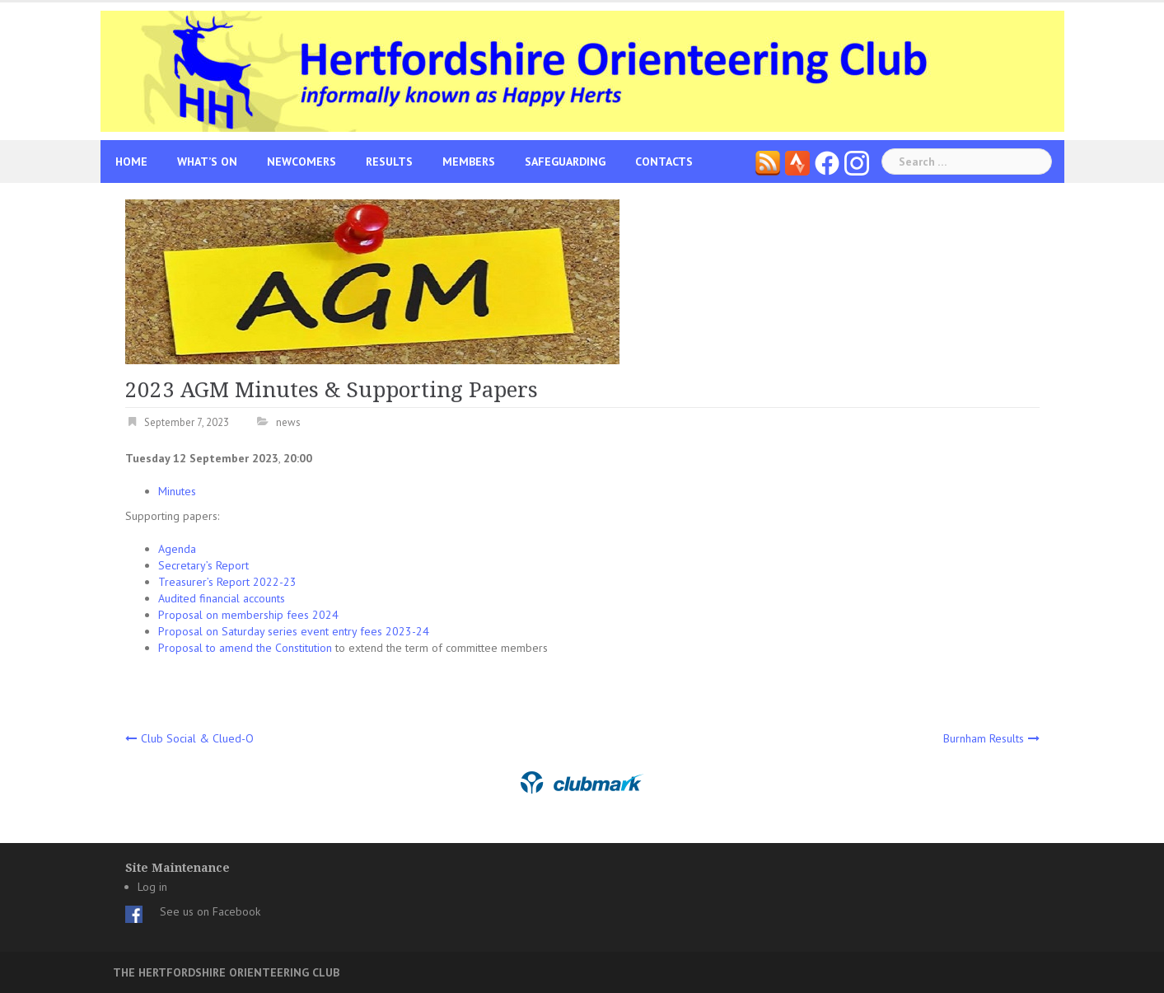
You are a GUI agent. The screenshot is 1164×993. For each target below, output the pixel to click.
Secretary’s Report (203, 565)
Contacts (664, 161)
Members (468, 161)
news (288, 422)
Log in (152, 886)
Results (389, 161)
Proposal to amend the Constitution (245, 647)
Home (131, 161)
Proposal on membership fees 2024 (248, 614)
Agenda (177, 548)
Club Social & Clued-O (197, 738)
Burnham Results (983, 738)
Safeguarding (565, 161)
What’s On (207, 161)
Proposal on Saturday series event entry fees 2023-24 (293, 631)
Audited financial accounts (221, 598)
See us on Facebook (210, 911)
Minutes (177, 491)
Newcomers (301, 161)
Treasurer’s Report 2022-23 (227, 581)
